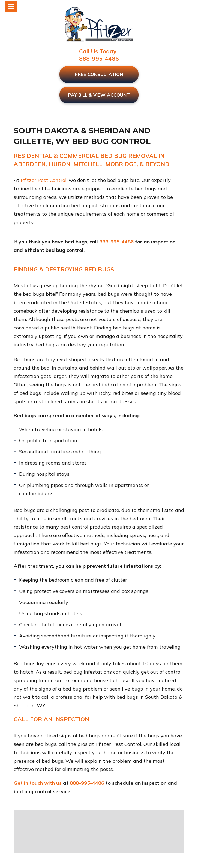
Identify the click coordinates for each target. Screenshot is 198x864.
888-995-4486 (99, 58)
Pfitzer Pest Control (44, 180)
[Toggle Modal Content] (11, 6)
